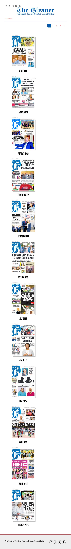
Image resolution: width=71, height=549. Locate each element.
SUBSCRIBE (9, 18)
